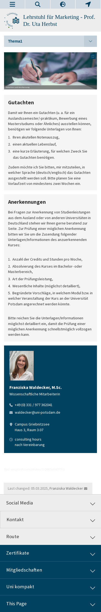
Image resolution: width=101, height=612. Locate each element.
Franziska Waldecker (66, 488)
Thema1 (52, 41)
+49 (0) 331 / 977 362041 (34, 404)
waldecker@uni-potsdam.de (37, 412)
